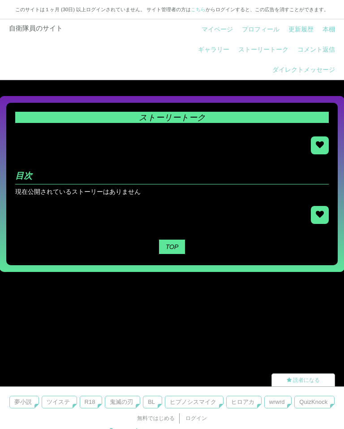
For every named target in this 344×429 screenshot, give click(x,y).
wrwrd (277, 401)
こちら (198, 9)
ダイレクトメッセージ (303, 69)
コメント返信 (316, 49)
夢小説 (23, 401)
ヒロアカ (242, 401)
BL (151, 401)
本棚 (328, 29)
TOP (172, 246)
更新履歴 (301, 29)
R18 (90, 401)
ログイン (196, 418)
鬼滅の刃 (121, 401)
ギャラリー (213, 49)
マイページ (217, 29)
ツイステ (58, 401)
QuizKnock (313, 401)
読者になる (303, 380)
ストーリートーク (263, 49)
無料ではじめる (156, 418)
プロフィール (261, 29)
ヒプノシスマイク (193, 401)
